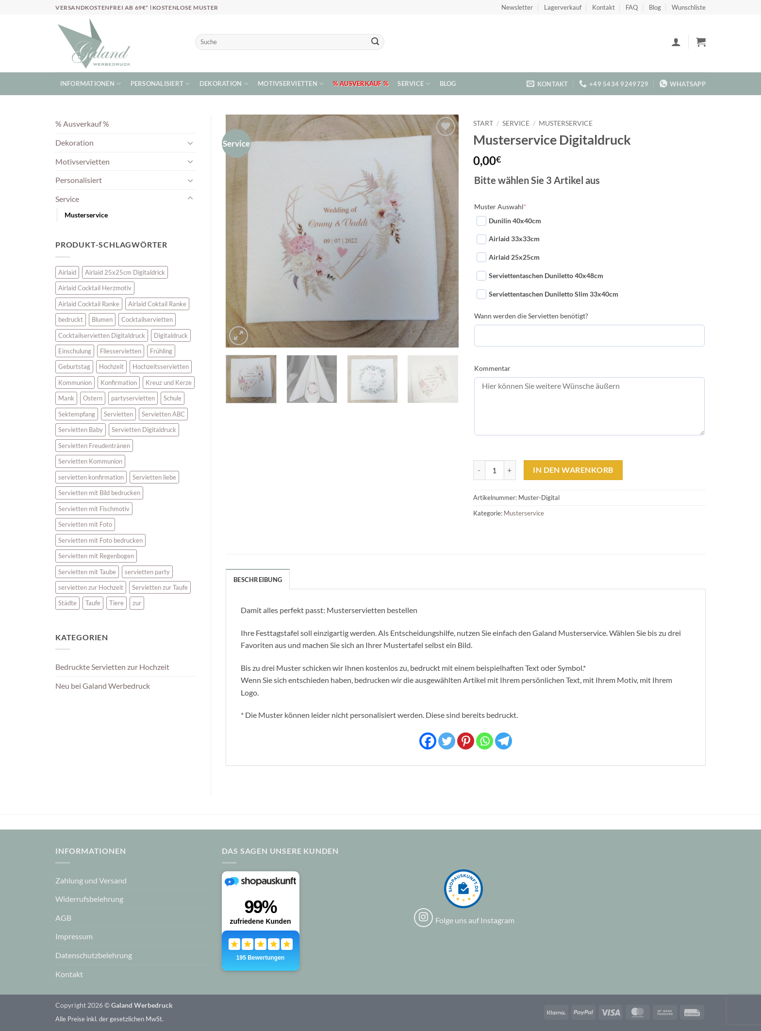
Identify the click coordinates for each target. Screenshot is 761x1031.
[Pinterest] (465, 740)
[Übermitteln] (375, 42)
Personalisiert (160, 83)
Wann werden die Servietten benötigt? (531, 316)
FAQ (632, 7)
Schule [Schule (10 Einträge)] (173, 398)
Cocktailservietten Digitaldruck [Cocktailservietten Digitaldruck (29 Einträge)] (101, 335)
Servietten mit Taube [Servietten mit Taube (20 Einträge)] (87, 572)
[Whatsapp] (484, 740)
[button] (676, 41)
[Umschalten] (190, 143)
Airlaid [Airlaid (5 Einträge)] (67, 272)
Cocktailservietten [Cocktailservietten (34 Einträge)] (147, 319)
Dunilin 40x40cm (509, 221)
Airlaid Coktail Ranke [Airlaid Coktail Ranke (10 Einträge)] (157, 304)
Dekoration (223, 83)
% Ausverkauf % (360, 83)
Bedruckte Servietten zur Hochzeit (112, 666)
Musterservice (86, 215)
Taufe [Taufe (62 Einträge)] (92, 603)
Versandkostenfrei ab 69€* (102, 7)
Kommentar (492, 368)
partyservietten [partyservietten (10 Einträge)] (133, 398)
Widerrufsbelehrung (89, 898)
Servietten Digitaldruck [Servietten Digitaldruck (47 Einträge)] (144, 429)
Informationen (90, 83)
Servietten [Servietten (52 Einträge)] (118, 414)
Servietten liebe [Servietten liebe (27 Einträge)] (154, 477)
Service (413, 83)
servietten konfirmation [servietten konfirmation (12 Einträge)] (91, 477)
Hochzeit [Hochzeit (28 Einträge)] (111, 366)
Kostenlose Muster (185, 7)
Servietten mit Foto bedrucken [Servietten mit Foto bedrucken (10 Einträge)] (100, 540)
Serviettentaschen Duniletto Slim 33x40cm (547, 294)
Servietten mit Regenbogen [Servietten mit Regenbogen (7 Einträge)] (96, 556)
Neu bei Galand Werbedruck (102, 685)
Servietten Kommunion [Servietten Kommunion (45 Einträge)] (90, 461)
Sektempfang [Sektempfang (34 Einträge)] (76, 414)
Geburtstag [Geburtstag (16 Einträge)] (74, 366)
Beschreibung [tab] (257, 579)
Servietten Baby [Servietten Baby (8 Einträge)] (80, 429)
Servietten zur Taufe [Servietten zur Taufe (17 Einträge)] (160, 587)
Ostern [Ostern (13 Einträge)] (92, 398)
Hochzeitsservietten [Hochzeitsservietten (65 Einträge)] (160, 366)
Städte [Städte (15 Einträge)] (67, 603)
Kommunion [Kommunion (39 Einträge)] (75, 382)
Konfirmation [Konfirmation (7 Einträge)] (118, 382)
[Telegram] (503, 740)
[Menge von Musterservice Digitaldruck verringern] (479, 470)
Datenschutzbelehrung (93, 955)
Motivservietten (291, 83)
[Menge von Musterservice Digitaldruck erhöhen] (510, 470)
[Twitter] (446, 740)
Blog (655, 7)
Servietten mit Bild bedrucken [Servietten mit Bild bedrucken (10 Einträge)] (99, 493)
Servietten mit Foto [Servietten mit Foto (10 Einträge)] (85, 524)
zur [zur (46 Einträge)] (136, 603)
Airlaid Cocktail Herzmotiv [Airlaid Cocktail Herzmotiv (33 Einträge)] (95, 288)
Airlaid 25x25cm (508, 257)
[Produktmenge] (494, 470)
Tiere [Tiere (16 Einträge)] (116, 603)
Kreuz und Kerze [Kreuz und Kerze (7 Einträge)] (169, 382)
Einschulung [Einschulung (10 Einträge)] (74, 351)
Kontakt (603, 7)
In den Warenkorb (573, 470)
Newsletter (517, 7)
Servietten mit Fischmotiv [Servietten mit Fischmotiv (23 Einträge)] (94, 509)
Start (483, 123)
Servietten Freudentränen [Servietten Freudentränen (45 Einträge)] (94, 445)
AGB (63, 917)
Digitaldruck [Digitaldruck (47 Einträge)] (171, 335)
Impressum (74, 936)
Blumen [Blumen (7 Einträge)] (102, 319)
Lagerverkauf (562, 7)
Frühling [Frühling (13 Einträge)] (161, 351)
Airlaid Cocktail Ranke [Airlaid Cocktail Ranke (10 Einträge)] (88, 304)
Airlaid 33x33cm (508, 239)
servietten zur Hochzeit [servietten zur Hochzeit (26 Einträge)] (90, 587)
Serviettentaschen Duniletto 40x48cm (540, 276)
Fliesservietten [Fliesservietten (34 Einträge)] (120, 351)
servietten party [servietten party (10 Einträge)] (147, 572)
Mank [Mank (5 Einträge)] (66, 398)
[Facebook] (427, 740)
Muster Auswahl (500, 206)
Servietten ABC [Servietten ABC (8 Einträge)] (163, 414)
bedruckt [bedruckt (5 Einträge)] (70, 319)
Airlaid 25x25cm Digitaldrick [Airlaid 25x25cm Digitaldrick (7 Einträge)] (125, 272)
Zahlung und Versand (91, 880)
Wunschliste (689, 7)
